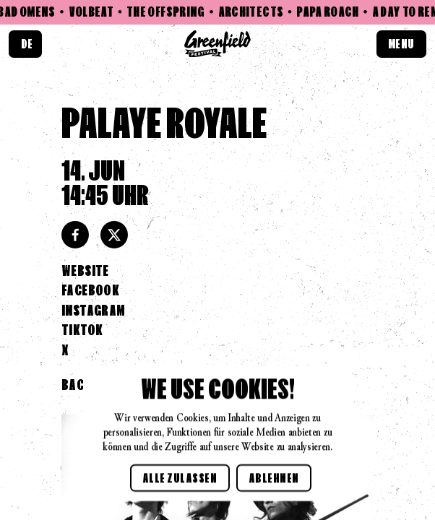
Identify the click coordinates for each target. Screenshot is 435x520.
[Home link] (217, 43)
